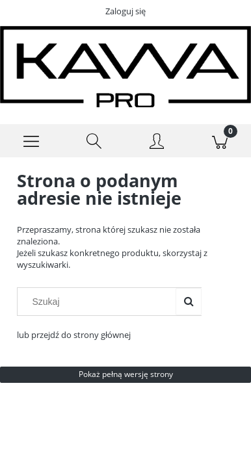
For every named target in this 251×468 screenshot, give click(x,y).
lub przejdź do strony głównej (74, 335)
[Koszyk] (220, 141)
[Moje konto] (157, 143)
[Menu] (31, 141)
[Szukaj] (94, 141)
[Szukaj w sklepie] (99, 302)
